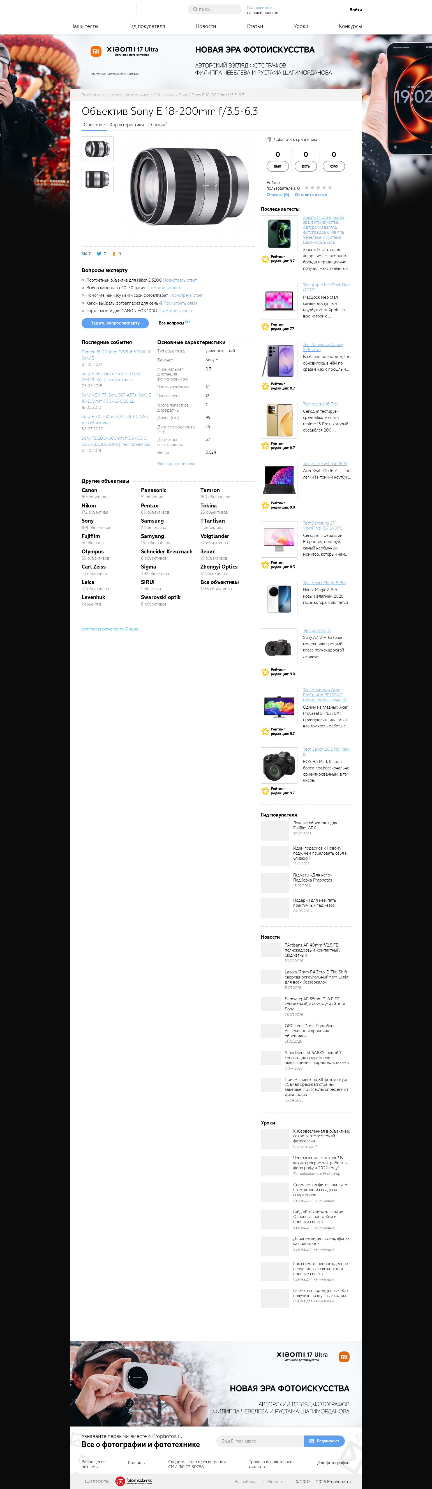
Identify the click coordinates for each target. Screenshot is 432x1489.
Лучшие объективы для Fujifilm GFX (315, 825)
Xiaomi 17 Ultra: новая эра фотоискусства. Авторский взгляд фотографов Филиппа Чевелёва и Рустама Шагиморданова (323, 230)
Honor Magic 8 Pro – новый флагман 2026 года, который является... (326, 596)
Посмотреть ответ (180, 280)
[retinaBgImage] (275, 831)
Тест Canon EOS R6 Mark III (326, 751)
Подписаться (328, 1441)
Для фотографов (333, 1462)
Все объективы (219, 582)
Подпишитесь (259, 7)
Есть (306, 166)
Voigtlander (214, 536)
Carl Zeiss (94, 566)
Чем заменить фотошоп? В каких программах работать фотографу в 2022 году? (320, 1163)
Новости (206, 26)
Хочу (334, 166)
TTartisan (212, 520)
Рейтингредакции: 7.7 (282, 326)
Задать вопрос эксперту (115, 323)
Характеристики (126, 125)
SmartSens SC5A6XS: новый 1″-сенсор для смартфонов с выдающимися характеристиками (317, 1058)
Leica (88, 582)
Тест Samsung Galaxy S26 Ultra (323, 347)
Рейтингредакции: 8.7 (283, 386)
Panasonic (153, 490)
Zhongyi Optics (218, 566)
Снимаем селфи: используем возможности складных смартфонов (320, 1190)
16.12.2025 (301, 864)
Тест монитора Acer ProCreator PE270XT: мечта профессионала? (324, 695)
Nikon (89, 505)
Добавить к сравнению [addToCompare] (295, 139)
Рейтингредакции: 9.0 (283, 505)
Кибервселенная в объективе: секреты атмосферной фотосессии (321, 1136)
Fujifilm (91, 536)
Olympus (93, 551)
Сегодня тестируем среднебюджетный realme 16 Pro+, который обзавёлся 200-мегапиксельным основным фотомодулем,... (325, 430)
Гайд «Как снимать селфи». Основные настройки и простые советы (318, 1216)
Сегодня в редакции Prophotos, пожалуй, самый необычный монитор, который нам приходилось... (324, 548)
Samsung (152, 520)
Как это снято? (305, 1146)
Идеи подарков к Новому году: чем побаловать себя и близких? (320, 853)
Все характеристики (176, 464)
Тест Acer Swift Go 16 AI (325, 464)
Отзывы (156, 125)
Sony (88, 520)
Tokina (208, 505)
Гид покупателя (146, 26)
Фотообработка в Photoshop (316, 1173)
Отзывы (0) (278, 195)
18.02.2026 (302, 885)
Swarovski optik (161, 597)
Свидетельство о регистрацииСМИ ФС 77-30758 (197, 1465)
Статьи (255, 26)
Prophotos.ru (339, 1482)
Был (277, 166)
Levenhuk (93, 597)
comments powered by (110, 629)
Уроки (301, 26)
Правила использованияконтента (271, 1465)
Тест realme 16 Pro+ (321, 404)
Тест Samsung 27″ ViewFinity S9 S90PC (323, 525)
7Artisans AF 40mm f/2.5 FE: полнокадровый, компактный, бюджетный (312, 950)
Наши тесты (84, 26)
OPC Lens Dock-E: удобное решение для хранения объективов (310, 1031)
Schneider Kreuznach (167, 551)
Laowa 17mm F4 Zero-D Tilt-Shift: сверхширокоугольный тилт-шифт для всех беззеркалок (316, 977)
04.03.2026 (302, 911)
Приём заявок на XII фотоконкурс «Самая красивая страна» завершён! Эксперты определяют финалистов (316, 1087)
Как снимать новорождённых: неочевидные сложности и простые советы (321, 1269)
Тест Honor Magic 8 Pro (324, 583)
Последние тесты (280, 209)
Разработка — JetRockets (259, 1482)
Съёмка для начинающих (314, 1200)
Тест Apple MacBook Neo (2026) (326, 287)
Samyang (152, 536)
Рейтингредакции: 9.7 (283, 259)
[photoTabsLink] (98, 148)
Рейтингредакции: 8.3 (283, 564)
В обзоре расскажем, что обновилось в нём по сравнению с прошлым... (326, 363)
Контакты (136, 1462)
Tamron (210, 490)
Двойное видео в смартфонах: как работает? (322, 1241)
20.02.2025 (302, 833)
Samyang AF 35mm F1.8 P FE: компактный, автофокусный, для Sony (315, 1004)
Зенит (207, 551)
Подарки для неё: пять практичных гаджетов (314, 902)
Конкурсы (350, 26)
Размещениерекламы (94, 1465)
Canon (89, 490)
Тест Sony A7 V (317, 630)
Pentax (149, 505)
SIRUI (148, 582)
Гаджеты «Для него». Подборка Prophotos (312, 877)
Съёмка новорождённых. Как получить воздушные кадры (320, 1293)
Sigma (148, 566)
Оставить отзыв (311, 195)
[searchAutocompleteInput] (216, 9)
